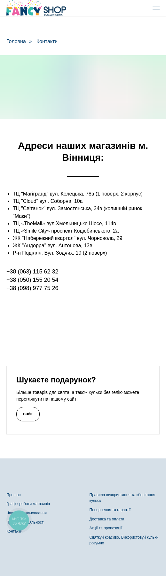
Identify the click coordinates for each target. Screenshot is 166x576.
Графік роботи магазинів (28, 504)
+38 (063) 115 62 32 (32, 271)
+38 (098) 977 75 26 (32, 288)
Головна (16, 41)
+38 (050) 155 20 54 (32, 280)
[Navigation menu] (156, 8)
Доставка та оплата (107, 519)
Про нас (13, 495)
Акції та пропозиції (106, 528)
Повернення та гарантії (110, 510)
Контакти (47, 41)
